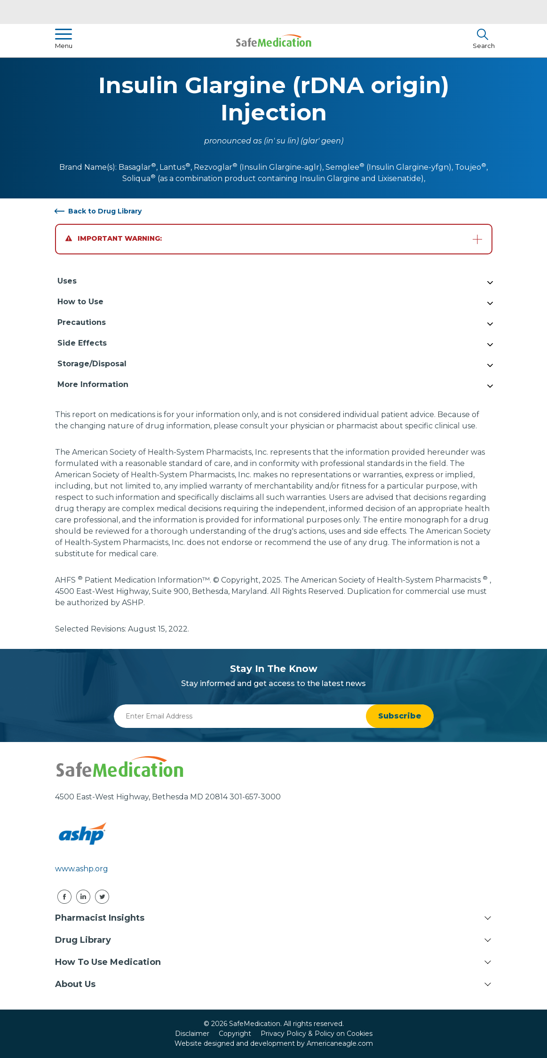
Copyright (235, 1033)
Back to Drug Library (105, 211)
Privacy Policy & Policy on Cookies (317, 1033)
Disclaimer (192, 1033)
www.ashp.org (81, 868)
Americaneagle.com (340, 1043)
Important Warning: (113, 238)
